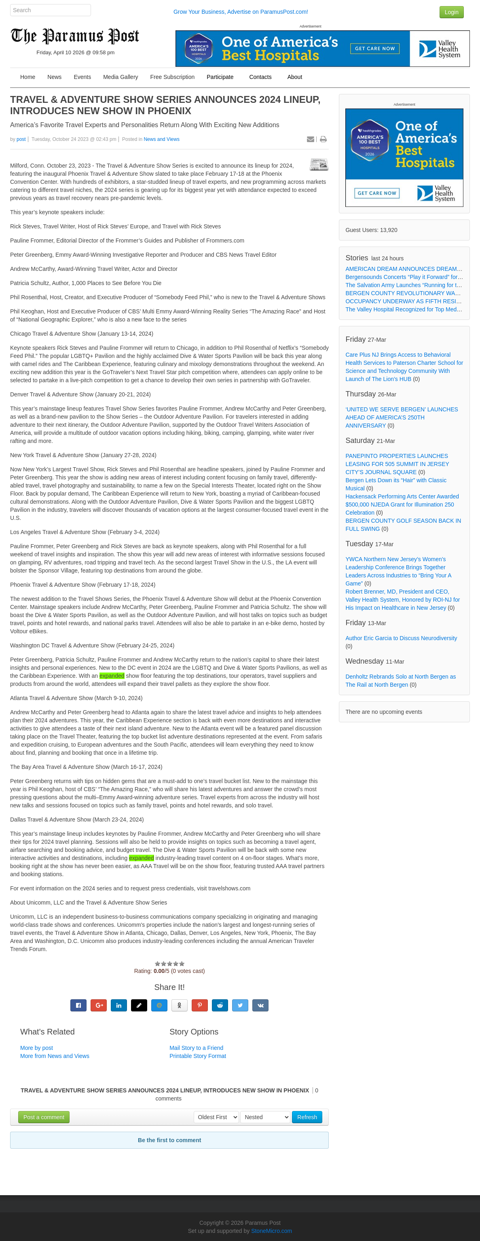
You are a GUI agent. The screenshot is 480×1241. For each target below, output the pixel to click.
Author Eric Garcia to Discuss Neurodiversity (401, 638)
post (21, 139)
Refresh (307, 1117)
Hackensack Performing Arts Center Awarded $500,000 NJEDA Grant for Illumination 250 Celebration (402, 504)
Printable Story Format (197, 1056)
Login (452, 12)
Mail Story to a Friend (196, 1048)
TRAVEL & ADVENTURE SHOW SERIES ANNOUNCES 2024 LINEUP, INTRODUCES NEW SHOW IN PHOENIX (165, 105)
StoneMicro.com (271, 1231)
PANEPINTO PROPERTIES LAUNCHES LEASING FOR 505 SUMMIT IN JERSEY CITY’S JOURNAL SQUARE (397, 464)
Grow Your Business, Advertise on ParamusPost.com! (240, 12)
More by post (36, 1048)
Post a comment (43, 1117)
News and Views (162, 139)
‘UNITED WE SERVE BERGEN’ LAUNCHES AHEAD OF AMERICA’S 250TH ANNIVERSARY (401, 417)
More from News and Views (54, 1056)
